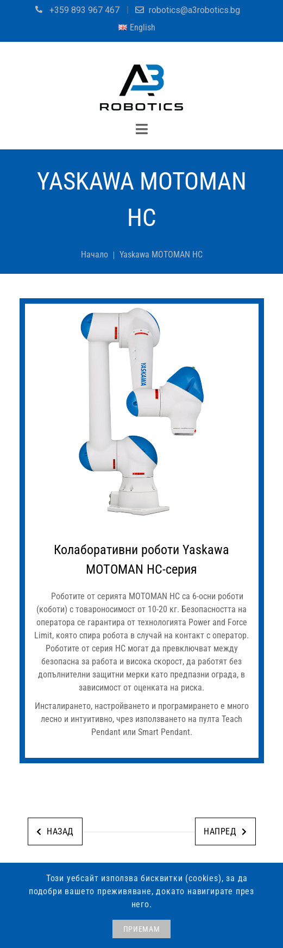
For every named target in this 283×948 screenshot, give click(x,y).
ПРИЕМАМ (141, 929)
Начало (94, 254)
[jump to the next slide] (141, 412)
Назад (55, 831)
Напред (225, 831)
